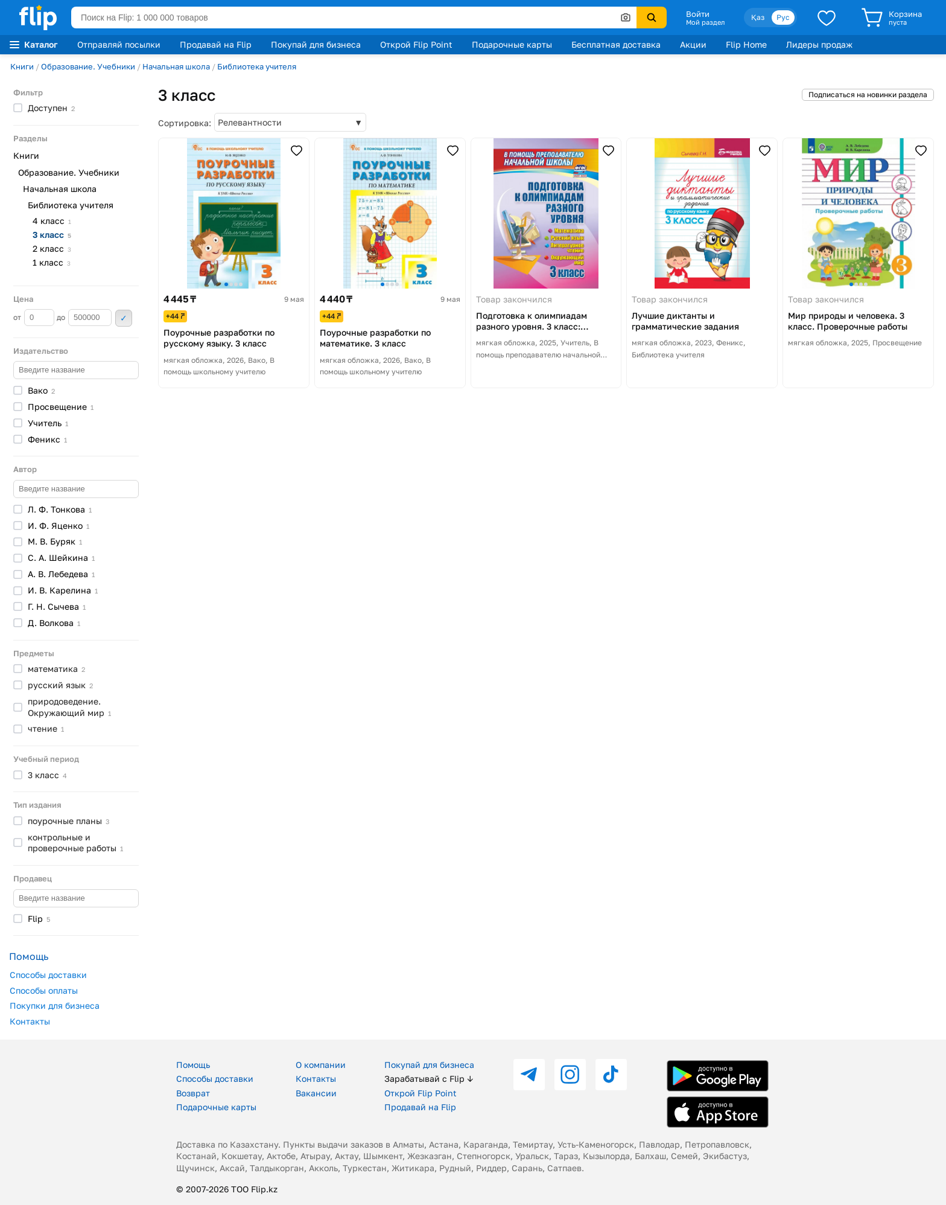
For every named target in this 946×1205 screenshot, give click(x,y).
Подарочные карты (512, 44)
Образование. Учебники (88, 66)
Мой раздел (705, 22)
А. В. (61, 574)
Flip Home (746, 44)
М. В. (55, 541)
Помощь (193, 1065)
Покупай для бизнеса (316, 44)
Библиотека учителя (256, 66)
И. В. (63, 590)
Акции (693, 44)
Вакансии (316, 1093)
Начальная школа (176, 66)
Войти (698, 14)
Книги (22, 66)
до (84, 317)
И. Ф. (58, 525)
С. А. (61, 557)
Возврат (193, 1093)
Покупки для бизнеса (55, 1005)
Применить (123, 318)
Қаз (757, 17)
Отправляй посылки (118, 44)
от (33, 317)
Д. (54, 623)
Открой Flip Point (416, 44)
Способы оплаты (44, 990)
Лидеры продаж (819, 44)
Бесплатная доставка (616, 44)
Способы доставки (48, 975)
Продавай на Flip (216, 44)
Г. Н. (57, 606)
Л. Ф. (60, 509)
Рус (783, 17)
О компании (321, 1065)
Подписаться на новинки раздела (867, 94)
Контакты (30, 1021)
